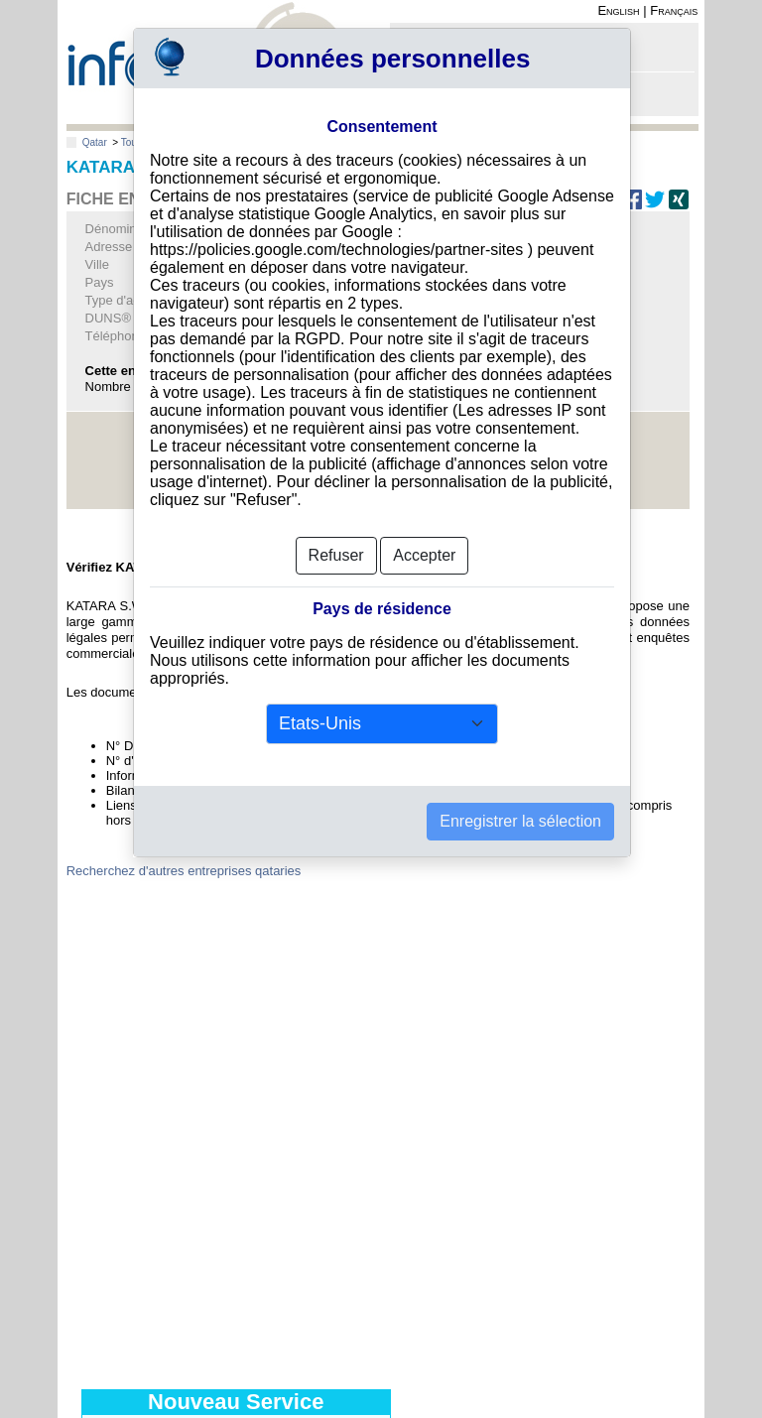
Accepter (424, 514)
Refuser (336, 514)
